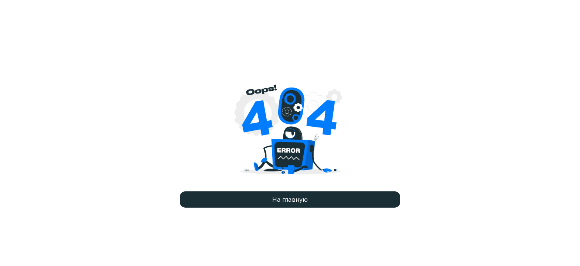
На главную (290, 199)
